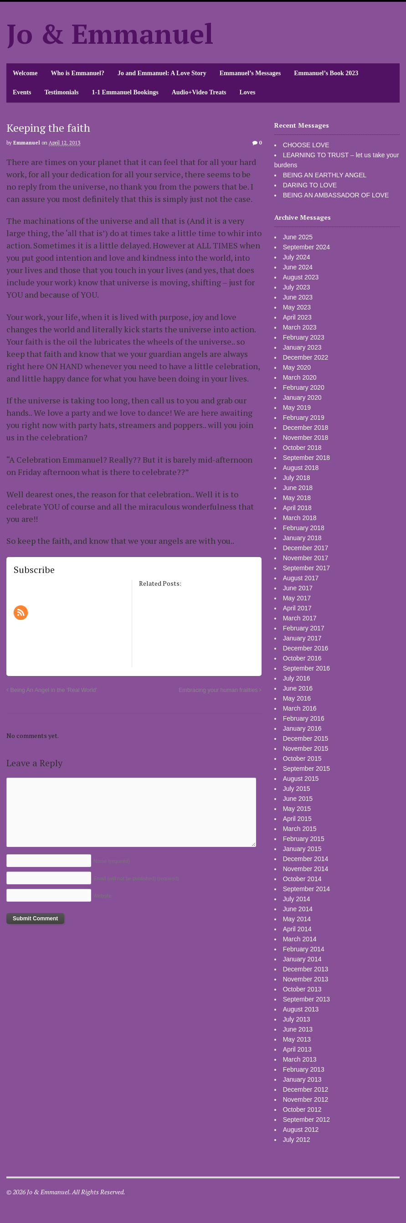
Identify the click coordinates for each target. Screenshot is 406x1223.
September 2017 (306, 568)
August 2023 (301, 277)
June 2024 (298, 267)
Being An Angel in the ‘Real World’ (51, 690)
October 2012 (302, 1109)
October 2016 (302, 658)
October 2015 (302, 758)
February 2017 (303, 628)
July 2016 (296, 678)
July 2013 (296, 1019)
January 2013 (302, 1079)
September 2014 (306, 889)
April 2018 (297, 507)
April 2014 (297, 929)
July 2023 (296, 287)
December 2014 (306, 858)
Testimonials (61, 92)
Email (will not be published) (136, 878)
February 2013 (303, 1069)
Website (102, 895)
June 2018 (298, 487)
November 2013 (306, 979)
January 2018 (302, 538)
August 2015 (301, 778)
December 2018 (306, 427)
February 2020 (303, 387)
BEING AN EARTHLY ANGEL (325, 175)
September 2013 (306, 999)
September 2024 (306, 247)
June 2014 (298, 909)
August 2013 (301, 1009)
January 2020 (302, 397)
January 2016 (302, 728)
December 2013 (306, 969)
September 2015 (306, 768)
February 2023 (303, 337)
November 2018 (306, 437)
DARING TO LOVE (310, 185)
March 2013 (300, 1059)
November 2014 (306, 868)
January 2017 (302, 638)
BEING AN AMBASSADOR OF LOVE (336, 195)
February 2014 (303, 949)
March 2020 (300, 377)
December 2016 (306, 648)
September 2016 (306, 668)
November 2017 (306, 558)
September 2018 (306, 457)
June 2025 (298, 237)
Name (111, 861)
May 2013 (297, 1039)
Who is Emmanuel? (77, 73)
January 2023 (302, 347)
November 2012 (306, 1099)
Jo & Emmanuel (110, 33)
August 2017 (301, 578)
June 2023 (298, 297)
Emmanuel (26, 142)
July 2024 (296, 257)
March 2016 (300, 708)
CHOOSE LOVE (306, 145)
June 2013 (298, 1029)
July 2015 (296, 788)
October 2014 (302, 878)
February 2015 (303, 838)
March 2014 (300, 939)
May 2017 (297, 598)
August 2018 (301, 467)
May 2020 (297, 367)
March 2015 (300, 828)
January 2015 (302, 848)
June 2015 (298, 798)
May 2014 (297, 919)
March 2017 (300, 618)
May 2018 (297, 497)
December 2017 (306, 548)
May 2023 (297, 307)
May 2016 (297, 698)
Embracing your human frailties (220, 690)
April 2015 (297, 818)
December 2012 (306, 1089)
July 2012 (296, 1139)
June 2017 (298, 588)
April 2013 (297, 1049)
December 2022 (306, 357)
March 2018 (300, 517)
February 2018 (303, 528)
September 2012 (306, 1119)
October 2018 (302, 447)
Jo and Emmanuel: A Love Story (162, 73)
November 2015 (306, 748)
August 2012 (301, 1129)
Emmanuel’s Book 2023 (326, 73)
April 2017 (297, 608)
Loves (248, 92)
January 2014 (302, 959)
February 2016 (303, 718)
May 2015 (297, 808)
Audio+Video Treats (199, 92)
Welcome (25, 73)
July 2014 (296, 899)
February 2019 (303, 417)
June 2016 (298, 688)
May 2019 (297, 407)
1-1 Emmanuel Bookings (125, 92)
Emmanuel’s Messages (250, 73)
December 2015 (306, 738)
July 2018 (296, 477)
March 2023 (300, 327)
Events (22, 92)
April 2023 (297, 317)
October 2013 (302, 989)
